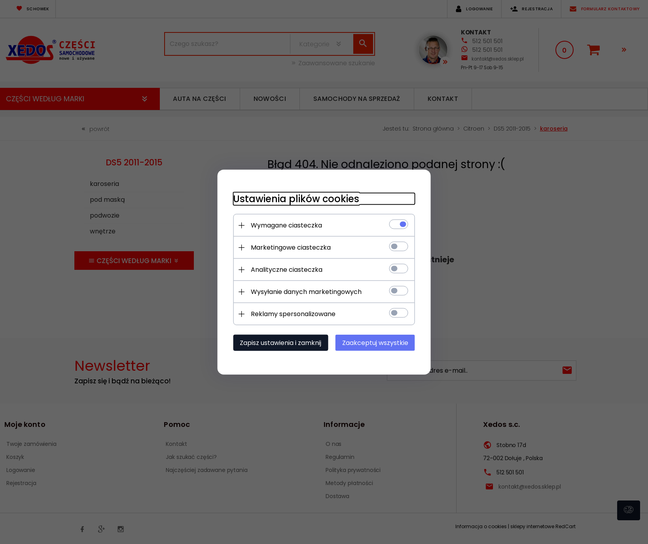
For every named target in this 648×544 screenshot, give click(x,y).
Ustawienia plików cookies (296, 199)
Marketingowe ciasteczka (291, 247)
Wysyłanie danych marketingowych (306, 291)
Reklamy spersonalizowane (293, 313)
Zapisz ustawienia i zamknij (280, 342)
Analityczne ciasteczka (286, 269)
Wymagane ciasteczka (286, 225)
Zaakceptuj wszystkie (375, 342)
